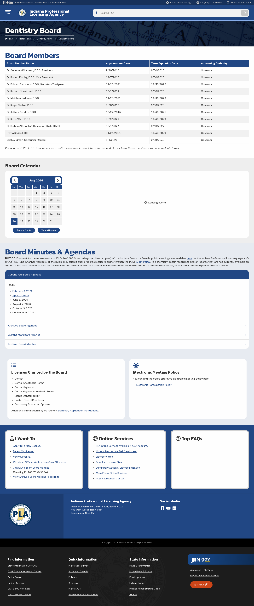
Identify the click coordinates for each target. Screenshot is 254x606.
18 (58, 204)
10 (51, 197)
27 (21, 218)
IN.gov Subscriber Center (110, 476)
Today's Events (24, 227)
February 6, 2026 (22, 288)
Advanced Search (78, 569)
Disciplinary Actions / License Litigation (119, 465)
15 (36, 204)
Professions (25, 36)
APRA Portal (142, 259)
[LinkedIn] (174, 506)
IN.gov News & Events (140, 569)
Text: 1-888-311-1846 (19, 592)
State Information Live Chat (23, 563)
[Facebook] (162, 506)
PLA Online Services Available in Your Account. (123, 442)
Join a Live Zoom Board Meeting (32, 465)
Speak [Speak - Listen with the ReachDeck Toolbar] (201, 582)
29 (36, 218)
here (189, 255)
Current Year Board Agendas (24, 272)
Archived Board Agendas (22, 323)
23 (44, 211)
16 (44, 204)
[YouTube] (168, 506)
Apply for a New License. (27, 442)
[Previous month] (15, 178)
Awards (133, 592)
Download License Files (109, 459)
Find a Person (15, 575)
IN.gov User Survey (78, 563)
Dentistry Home (44, 36)
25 (58, 211)
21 (29, 211)
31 (51, 218)
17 (51, 204)
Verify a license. (22, 454)
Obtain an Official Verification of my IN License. (40, 459)
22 (36, 211)
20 (21, 211)
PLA (11, 36)
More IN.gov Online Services (112, 471)
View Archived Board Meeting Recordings (37, 474)
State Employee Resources (83, 592)
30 (44, 218)
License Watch (104, 454)
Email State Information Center (24, 569)
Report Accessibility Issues (204, 573)
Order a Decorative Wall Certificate (116, 448)
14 (29, 204)
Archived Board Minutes (22, 341)
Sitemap (73, 581)
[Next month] (58, 178)
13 (21, 204)
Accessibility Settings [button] (202, 568)
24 (51, 211)
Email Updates (137, 575)
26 (14, 218)
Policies (73, 575)
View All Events (48, 227)
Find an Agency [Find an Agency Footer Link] (16, 581)
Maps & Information (139, 563)
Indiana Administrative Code (144, 586)
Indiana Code (136, 581)
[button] (179, 2)
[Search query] (222, 11)
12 (14, 204)
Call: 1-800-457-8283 (19, 586)
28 (29, 218)
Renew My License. (24, 448)
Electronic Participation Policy (154, 382)
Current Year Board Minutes (24, 332)
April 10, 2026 (20, 293)
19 (14, 211)
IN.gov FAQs (75, 586)
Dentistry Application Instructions (78, 408)
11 (58, 197)
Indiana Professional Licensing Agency (63, 11)
